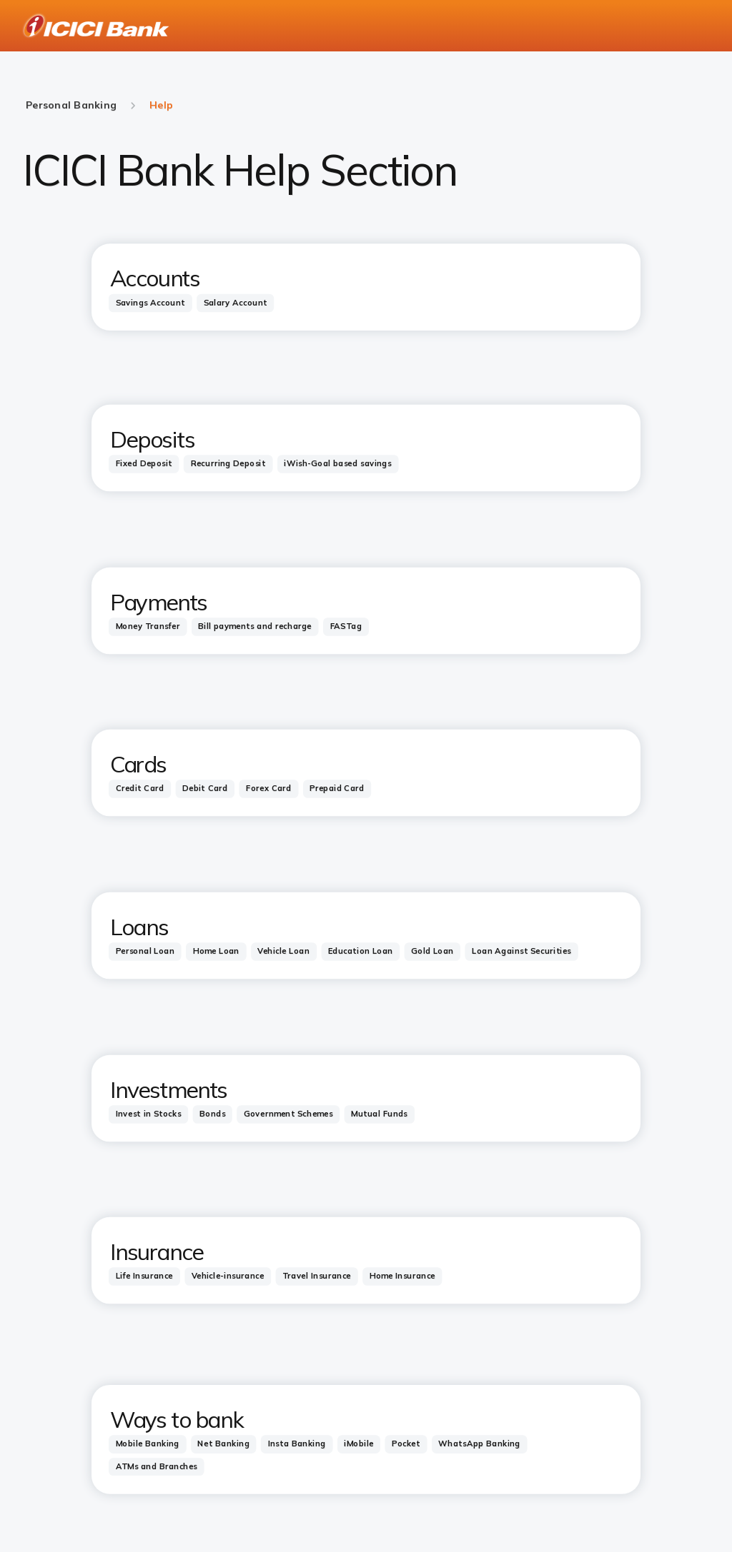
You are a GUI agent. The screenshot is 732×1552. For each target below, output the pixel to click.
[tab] (150, 302)
